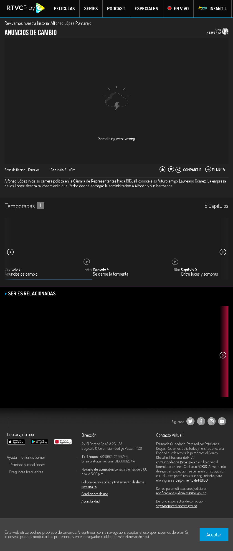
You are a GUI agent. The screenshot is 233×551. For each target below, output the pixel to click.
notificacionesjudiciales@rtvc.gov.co (181, 493)
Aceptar (213, 534)
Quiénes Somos (33, 457)
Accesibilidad (90, 501)
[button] (222, 252)
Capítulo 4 (101, 269)
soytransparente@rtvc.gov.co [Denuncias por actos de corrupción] (176, 506)
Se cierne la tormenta (110, 274)
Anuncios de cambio (21, 274)
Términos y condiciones (27, 464)
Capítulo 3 (12, 269)
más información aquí (133, 536)
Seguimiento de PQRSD (192, 480)
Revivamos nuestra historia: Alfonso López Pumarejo (48, 23)
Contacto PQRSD (195, 467)
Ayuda (12, 457)
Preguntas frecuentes (26, 472)
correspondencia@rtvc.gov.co (177, 462)
